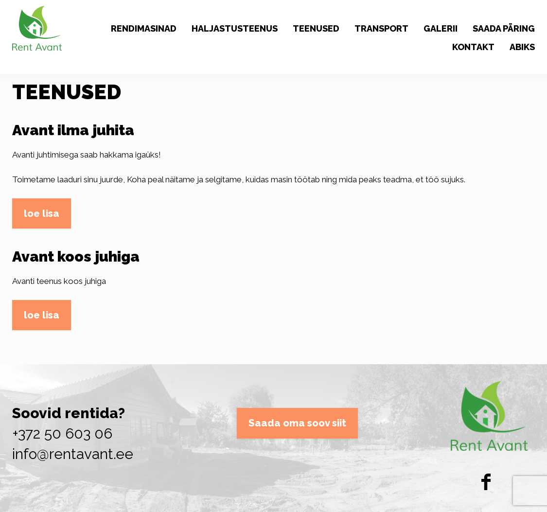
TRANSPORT (381, 28)
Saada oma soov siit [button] (297, 423)
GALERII (440, 28)
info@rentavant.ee (72, 453)
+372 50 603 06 (62, 433)
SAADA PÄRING (504, 28)
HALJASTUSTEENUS (235, 28)
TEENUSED (316, 28)
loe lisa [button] (41, 213)
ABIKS (522, 47)
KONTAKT (473, 47)
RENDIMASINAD (143, 28)
